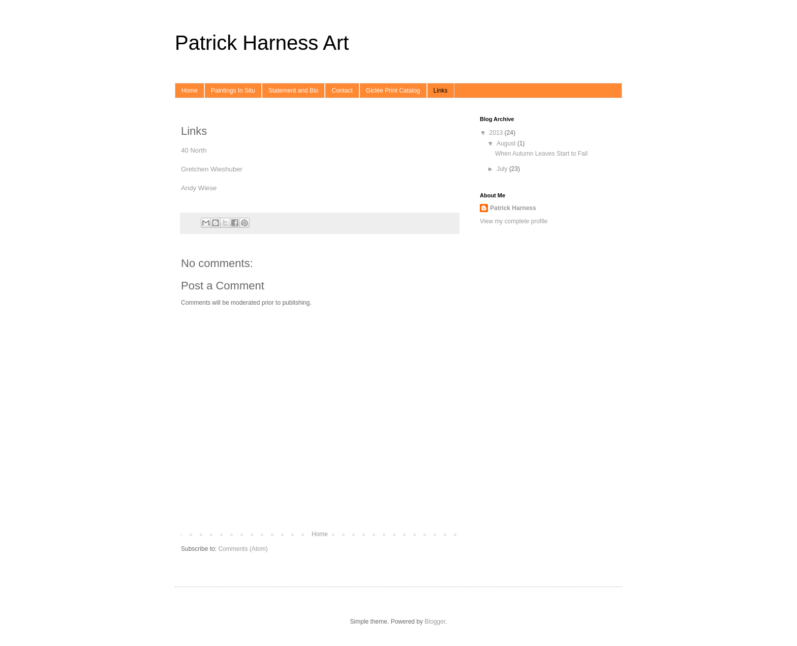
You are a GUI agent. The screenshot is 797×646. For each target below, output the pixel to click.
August (507, 143)
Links (441, 90)
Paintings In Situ (233, 90)
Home (189, 90)
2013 (497, 132)
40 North (194, 150)
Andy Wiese (199, 188)
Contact (341, 90)
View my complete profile (513, 221)
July (503, 168)
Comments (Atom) (242, 548)
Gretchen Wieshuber (211, 169)
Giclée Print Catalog (393, 90)
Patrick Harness (513, 208)
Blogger (434, 621)
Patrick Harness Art (262, 43)
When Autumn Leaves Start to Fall (541, 153)
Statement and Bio (293, 90)
